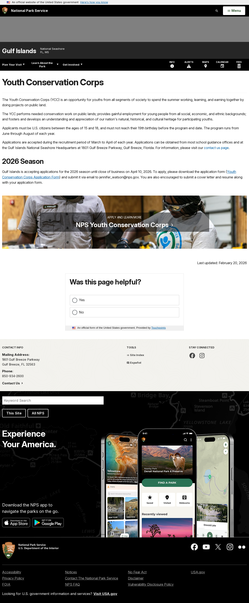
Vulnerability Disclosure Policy (151, 584)
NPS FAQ (72, 584)
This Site (14, 413)
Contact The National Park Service (91, 578)
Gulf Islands (19, 51)
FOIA (6, 584)
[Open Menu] (234, 10)
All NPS (38, 413)
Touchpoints (158, 327)
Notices (71, 572)
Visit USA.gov (105, 594)
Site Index (135, 355)
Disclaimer (136, 578)
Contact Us (11, 383)
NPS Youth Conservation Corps (122, 225)
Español (134, 362)
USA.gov (198, 572)
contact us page (216, 148)
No (81, 312)
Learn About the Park (45, 64)
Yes (82, 300)
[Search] (53, 400)
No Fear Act (137, 572)
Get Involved (72, 64)
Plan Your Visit (13, 64)
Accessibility (11, 572)
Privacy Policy (13, 578)
